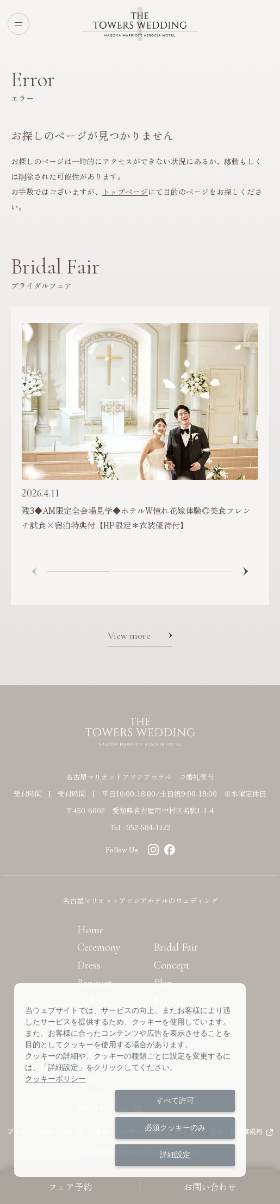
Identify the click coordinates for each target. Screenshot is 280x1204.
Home (90, 930)
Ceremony (99, 947)
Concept (172, 965)
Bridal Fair (176, 947)
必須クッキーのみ (175, 1127)
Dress (89, 965)
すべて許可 (175, 1100)
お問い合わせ (210, 1186)
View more (129, 635)
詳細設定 (175, 1154)
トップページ (125, 191)
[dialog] (130, 1080)
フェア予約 (70, 1186)
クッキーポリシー (55, 1078)
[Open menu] (18, 24)
